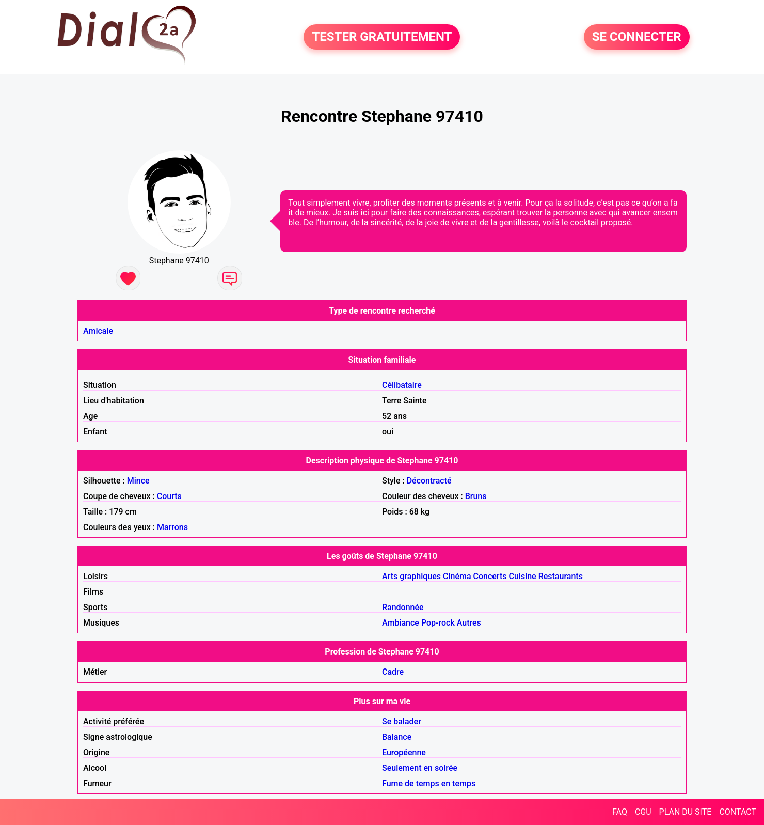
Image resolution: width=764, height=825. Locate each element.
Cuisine (522, 576)
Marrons (172, 527)
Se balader (401, 721)
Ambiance (400, 623)
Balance (396, 737)
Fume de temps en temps (428, 783)
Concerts (490, 576)
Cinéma (457, 576)
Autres (469, 623)
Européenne (404, 752)
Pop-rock (438, 623)
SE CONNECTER (636, 37)
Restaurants (560, 576)
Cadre (393, 672)
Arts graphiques (411, 576)
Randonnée (403, 607)
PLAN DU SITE (685, 812)
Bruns (476, 496)
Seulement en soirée (419, 768)
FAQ (619, 812)
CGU (643, 812)
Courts (169, 496)
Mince (138, 481)
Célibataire (402, 385)
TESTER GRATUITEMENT (382, 37)
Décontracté (429, 481)
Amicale (98, 331)
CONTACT (737, 812)
